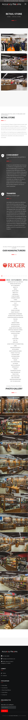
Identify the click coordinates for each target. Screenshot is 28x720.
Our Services (5, 687)
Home (9, 16)
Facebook (4, 675)
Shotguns (14, 280)
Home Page (4, 685)
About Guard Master (6, 690)
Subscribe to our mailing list (7, 704)
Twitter (3, 673)
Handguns (2, 280)
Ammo (19, 280)
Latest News (4, 692)
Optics (25, 280)
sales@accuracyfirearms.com (8, 658)
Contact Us (4, 694)
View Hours (21, 0)
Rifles (8, 280)
